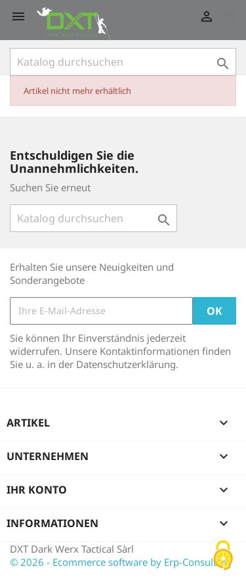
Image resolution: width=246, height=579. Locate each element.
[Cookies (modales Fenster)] (223, 556)
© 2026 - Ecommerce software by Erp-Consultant (120, 561)
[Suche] (123, 62)
